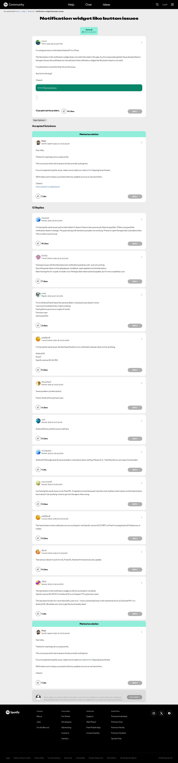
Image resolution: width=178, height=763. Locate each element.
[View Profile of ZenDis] (44, 255)
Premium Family (118, 727)
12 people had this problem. (48, 110)
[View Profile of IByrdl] (43, 550)
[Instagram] (154, 713)
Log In (164, 4)
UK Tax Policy (111, 758)
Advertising (66, 727)
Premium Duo (117, 722)
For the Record (43, 727)
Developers (66, 722)
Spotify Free (116, 738)
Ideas (106, 5)
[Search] (157, 4)
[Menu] (172, 4)
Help (71, 5)
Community (14, 5)
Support (89, 716)
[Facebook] (169, 713)
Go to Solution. (50, 87)
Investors (65, 733)
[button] (141, 42)
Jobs (39, 722)
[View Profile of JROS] (43, 581)
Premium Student (118, 733)
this (89, 170)
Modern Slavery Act (96, 758)
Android (31, 11)
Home (17, 11)
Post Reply (134, 697)
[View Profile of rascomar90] (46, 481)
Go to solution (90, 32)
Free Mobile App (93, 727)
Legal (8, 758)
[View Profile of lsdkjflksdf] (45, 337)
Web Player (91, 722)
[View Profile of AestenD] (45, 218)
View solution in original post (48, 186)
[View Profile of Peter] (43, 141)
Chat (88, 5)
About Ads (68, 758)
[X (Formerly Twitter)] (161, 713)
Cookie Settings (54, 758)
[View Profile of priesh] (44, 41)
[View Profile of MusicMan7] (46, 382)
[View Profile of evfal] (43, 293)
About (39, 716)
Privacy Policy (39, 758)
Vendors (65, 738)
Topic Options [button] (39, 120)
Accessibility (80, 758)
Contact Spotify (93, 733)
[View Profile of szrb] (43, 419)
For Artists (65, 716)
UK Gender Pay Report (128, 758)
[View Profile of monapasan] (46, 450)
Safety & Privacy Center (22, 758)
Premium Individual (119, 716)
